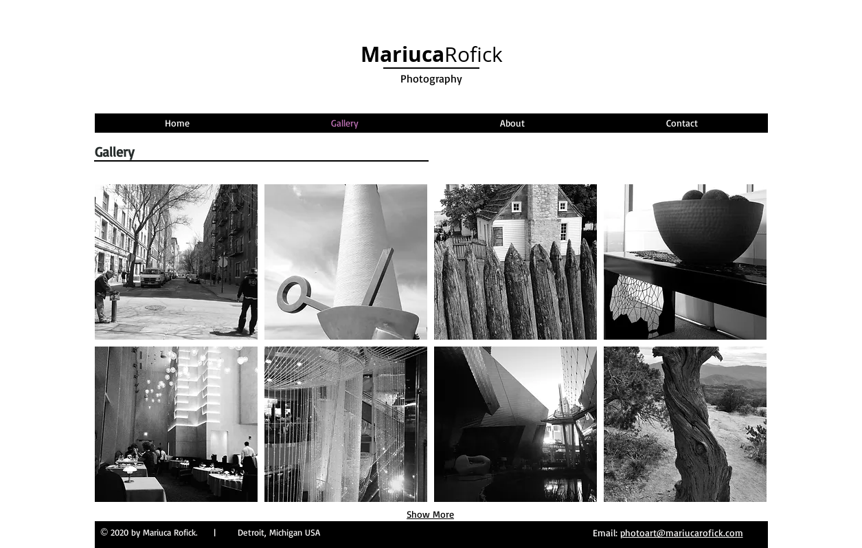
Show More (430, 514)
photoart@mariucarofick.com (681, 532)
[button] (176, 262)
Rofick (432, 54)
